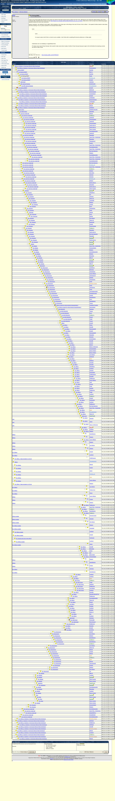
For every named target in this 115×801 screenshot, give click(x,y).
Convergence (93, 68)
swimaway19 (93, 275)
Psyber (91, 499)
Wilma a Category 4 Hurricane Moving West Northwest (27, 66)
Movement (42, 265)
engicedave (92, 372)
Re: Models (34, 246)
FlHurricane (5, 6)
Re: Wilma (64, 325)
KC (90, 194)
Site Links (3, 56)
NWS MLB (22, 82)
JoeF (91, 382)
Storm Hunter (93, 129)
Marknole (92, 89)
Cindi (91, 386)
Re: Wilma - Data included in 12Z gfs (23, 458)
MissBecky (92, 192)
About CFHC (4, 65)
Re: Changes (29, 192)
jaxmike (91, 70)
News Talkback (15, 11)
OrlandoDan (92, 208)
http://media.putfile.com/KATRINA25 (50, 55)
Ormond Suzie (93, 515)
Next (102, 11)
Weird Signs (21, 109)
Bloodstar (92, 255)
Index (98, 11)
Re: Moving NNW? (22, 72)
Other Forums (69, 7)
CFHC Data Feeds (5, 63)
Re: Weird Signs (23, 111)
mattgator (92, 107)
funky (13, 15)
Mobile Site (3, 67)
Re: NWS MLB (74, 620)
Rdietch (91, 153)
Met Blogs (3, 18)
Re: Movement (44, 267)
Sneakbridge (92, 714)
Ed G (91, 206)
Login (2, 4)
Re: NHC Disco (79, 582)
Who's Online (72, 8)
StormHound (92, 622)
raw (90, 552)
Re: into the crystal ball (26, 115)
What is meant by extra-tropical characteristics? (67, 305)
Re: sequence (42, 685)
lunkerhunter (92, 83)
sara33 (91, 631)
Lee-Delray (92, 354)
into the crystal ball (24, 113)
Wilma (62, 323)
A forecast (31, 212)
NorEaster (92, 537)
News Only (3, 16)
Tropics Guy (92, 489)
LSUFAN (92, 629)
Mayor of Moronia (94, 346)
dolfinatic (92, 720)
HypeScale (3, 28)
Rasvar (91, 113)
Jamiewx (92, 81)
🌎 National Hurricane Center (5, 77)
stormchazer (92, 307)
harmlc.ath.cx (93, 125)
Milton (79, 3)
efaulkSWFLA (93, 712)
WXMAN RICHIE (93, 109)
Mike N (91, 257)
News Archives (4, 19)
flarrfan (91, 212)
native (91, 421)
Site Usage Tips (4, 60)
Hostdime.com (67, 756)
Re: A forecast (33, 214)
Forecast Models (4, 44)
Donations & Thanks (5, 36)
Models (32, 244)
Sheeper (92, 196)
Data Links (3, 58)
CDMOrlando (93, 374)
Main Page (3, 14)
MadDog (92, 360)
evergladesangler (94, 131)
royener (91, 342)
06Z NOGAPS (61, 309)
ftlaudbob (92, 111)
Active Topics (80, 7)
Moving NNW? (20, 70)
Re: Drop (39, 697)
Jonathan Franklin (94, 305)
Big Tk (91, 72)
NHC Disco (77, 580)
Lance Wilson (93, 273)
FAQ (77, 8)
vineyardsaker (93, 119)
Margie (91, 105)
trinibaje (91, 606)
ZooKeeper (92, 400)
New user (65, 8)
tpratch (91, 143)
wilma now (84, 416)
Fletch (91, 325)
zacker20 (92, 117)
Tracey (91, 303)
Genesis (91, 176)
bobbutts (92, 584)
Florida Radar (4, 50)
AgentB (91, 327)
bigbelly (91, 277)
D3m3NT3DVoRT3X (94, 594)
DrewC (91, 317)
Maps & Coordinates (5, 41)
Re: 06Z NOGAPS (63, 311)
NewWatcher (93, 297)
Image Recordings (5, 42)
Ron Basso (92, 218)
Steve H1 (92, 198)
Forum (2, 34)
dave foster (92, 554)
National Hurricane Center (68, 759)
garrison (91, 174)
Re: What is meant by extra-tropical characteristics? (69, 307)
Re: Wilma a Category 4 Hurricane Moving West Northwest (31, 68)
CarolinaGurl (92, 93)
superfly (91, 388)
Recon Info (3, 46)
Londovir (92, 732)
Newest (6, 34)
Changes (27, 190)
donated (51, 758)
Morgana (92, 269)
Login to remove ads (5, 79)
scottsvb (91, 261)
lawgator (92, 418)
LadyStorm (92, 267)
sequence (40, 683)
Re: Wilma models (16, 525)
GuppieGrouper (93, 293)
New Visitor (10, 4)
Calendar (84, 8)
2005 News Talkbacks (23, 11)
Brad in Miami (93, 350)
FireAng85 (92, 620)
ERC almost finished (25, 84)
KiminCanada (93, 91)
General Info (3, 54)
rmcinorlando (93, 338)
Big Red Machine (94, 151)
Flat (106, 11)
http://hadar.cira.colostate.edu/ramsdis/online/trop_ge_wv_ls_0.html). (67, 20)
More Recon (3, 48)
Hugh (91, 210)
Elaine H (92, 612)
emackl (91, 79)
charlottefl (92, 200)
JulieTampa (92, 287)
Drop (37, 695)
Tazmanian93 (93, 329)
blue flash (92, 172)
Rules (80, 8)
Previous (93, 11)
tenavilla (91, 362)
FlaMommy (92, 378)
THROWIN (92, 97)
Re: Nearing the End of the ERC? (24, 538)
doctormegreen (93, 99)
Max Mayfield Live (70, 624)
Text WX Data (4, 61)
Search (2, 21)
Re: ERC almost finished (27, 86)
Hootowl (91, 370)
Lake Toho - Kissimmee (95, 137)
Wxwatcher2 (92, 141)
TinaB (91, 319)
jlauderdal (92, 222)
